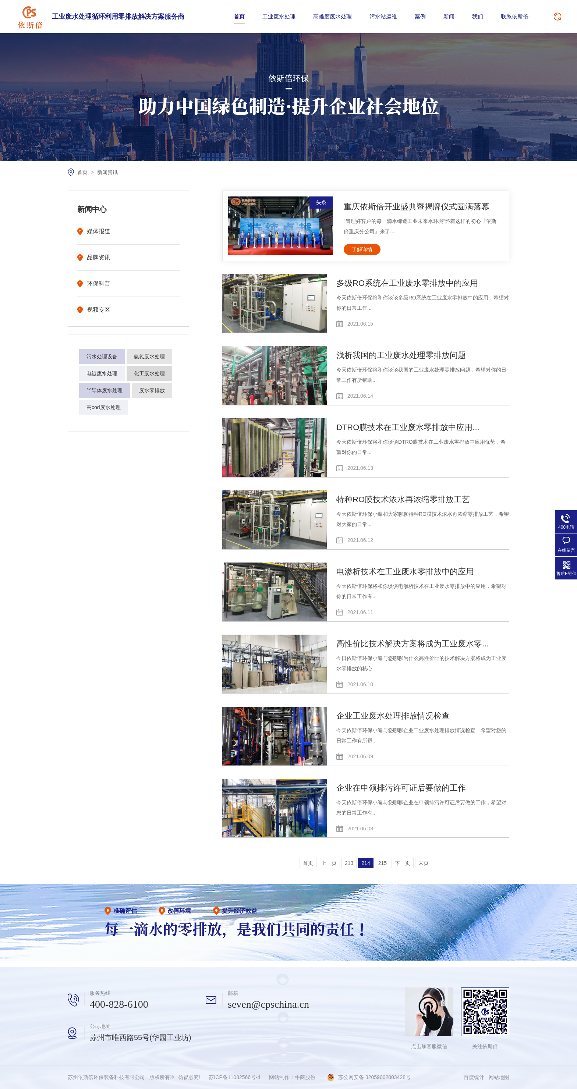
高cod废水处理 (103, 407)
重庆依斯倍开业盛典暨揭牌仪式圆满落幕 (416, 206)
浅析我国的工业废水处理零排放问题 (401, 355)
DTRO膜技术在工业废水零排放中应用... (407, 427)
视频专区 (98, 309)
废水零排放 (152, 390)
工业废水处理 (278, 16)
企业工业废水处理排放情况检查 (393, 715)
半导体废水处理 (104, 390)
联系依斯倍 (514, 16)
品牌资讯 (98, 257)
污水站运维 (383, 16)
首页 (239, 16)
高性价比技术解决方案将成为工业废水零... (412, 643)
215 (382, 863)
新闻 (448, 16)
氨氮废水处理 (149, 356)
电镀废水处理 (101, 373)
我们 (477, 16)
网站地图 (499, 1077)
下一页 (402, 863)
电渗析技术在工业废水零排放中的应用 (405, 571)
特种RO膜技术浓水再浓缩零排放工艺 (403, 499)
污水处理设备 (101, 356)
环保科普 (98, 283)
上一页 (329, 863)
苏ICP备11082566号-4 (234, 1077)
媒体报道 (98, 231)
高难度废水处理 (332, 16)
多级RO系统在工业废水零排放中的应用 (407, 283)
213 (349, 863)
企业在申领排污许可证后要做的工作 (401, 787)
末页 (423, 863)
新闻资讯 (107, 172)
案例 (420, 16)
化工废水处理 (149, 373)
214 (365, 863)
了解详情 (362, 249)
